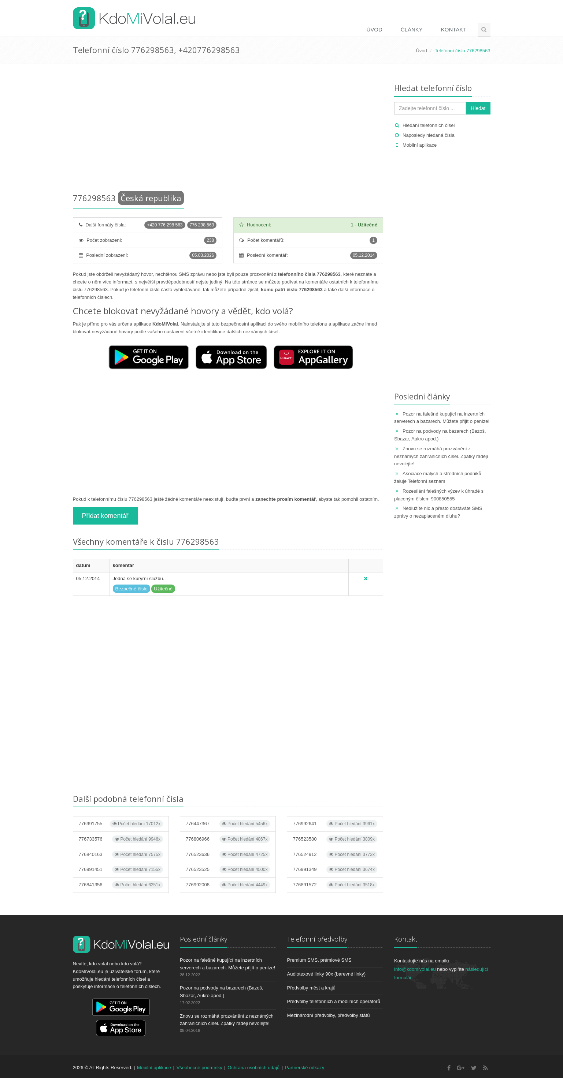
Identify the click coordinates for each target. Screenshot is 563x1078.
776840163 (121, 854)
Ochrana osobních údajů (253, 1067)
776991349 (335, 869)
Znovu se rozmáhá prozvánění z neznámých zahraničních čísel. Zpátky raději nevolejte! (441, 456)
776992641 (335, 823)
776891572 (335, 885)
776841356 (121, 885)
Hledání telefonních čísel (429, 125)
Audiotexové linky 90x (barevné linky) (326, 974)
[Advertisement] (228, 130)
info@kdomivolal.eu (415, 969)
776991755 (121, 823)
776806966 (228, 839)
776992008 (228, 885)
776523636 (228, 854)
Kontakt (454, 29)
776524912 (335, 854)
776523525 (228, 869)
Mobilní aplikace (420, 145)
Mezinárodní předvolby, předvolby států (328, 1015)
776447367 (228, 823)
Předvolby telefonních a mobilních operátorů (333, 1001)
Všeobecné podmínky (199, 1067)
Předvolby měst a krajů (311, 988)
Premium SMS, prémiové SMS (319, 960)
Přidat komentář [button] (105, 515)
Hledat (478, 108)
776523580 (335, 839)
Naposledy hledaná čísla (429, 135)
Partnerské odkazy (305, 1067)
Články (412, 29)
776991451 (121, 869)
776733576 (121, 839)
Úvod (374, 29)
